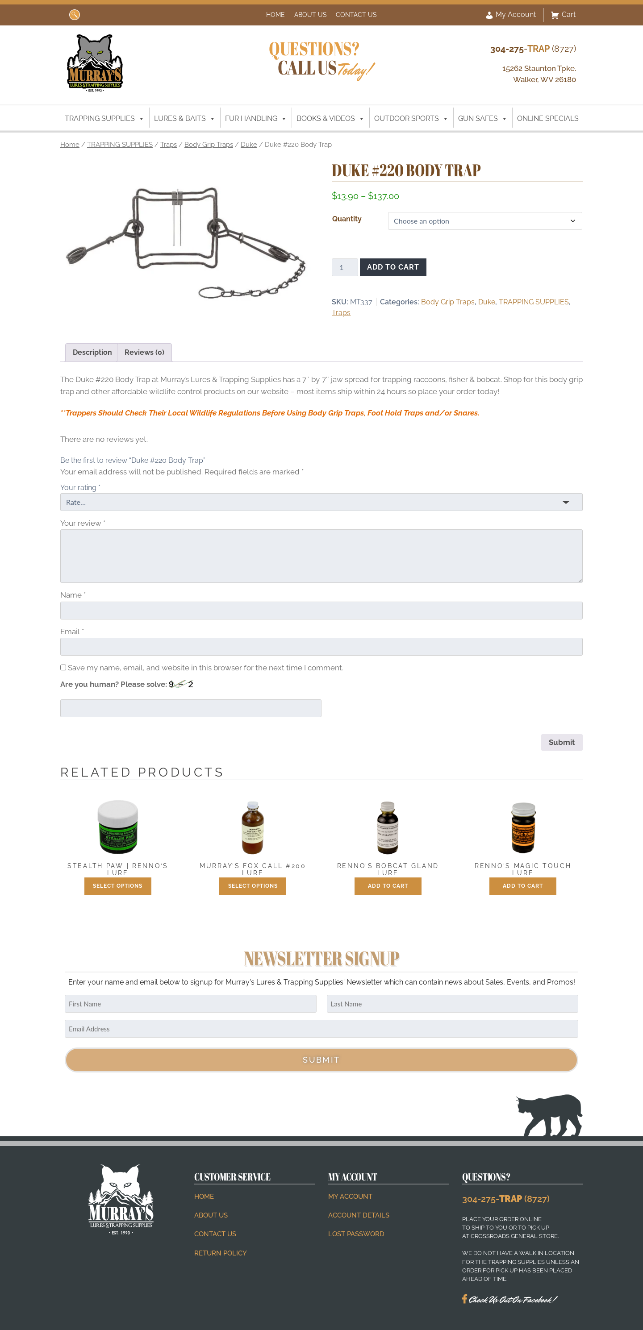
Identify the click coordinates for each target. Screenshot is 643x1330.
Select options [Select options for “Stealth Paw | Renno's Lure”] (117, 886)
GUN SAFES (483, 119)
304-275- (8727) (506, 1198)
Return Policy (220, 1253)
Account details (358, 1215)
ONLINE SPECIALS (548, 118)
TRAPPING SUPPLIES (105, 119)
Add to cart (393, 267)
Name (73, 594)
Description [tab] (92, 352)
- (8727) (533, 48)
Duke (249, 144)
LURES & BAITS (185, 119)
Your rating (80, 487)
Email (72, 631)
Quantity (347, 219)
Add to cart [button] (388, 886)
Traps (168, 144)
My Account (510, 15)
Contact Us (356, 14)
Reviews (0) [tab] (144, 352)
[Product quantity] (345, 267)
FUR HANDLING (256, 119)
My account (350, 1197)
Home (275, 14)
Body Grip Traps (208, 144)
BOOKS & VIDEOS (330, 119)
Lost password (356, 1234)
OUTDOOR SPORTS (411, 119)
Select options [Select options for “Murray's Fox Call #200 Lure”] (253, 886)
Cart (563, 15)
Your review (82, 523)
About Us (310, 14)
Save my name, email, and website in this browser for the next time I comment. (205, 667)
